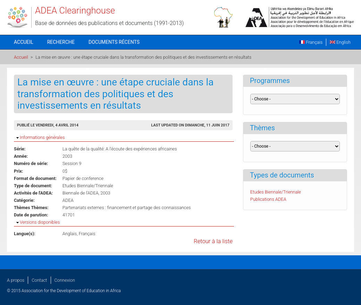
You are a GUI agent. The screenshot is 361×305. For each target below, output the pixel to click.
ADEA (68, 200)
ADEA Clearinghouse (75, 10)
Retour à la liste (213, 241)
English (340, 42)
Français (310, 42)
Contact (39, 280)
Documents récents (114, 42)
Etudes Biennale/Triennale (87, 185)
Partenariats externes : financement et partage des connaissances (126, 207)
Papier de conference (82, 178)
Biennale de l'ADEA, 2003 (86, 193)
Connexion (64, 280)
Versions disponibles (40, 222)
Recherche (61, 42)
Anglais (69, 233)
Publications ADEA (268, 199)
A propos (15, 280)
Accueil (23, 42)
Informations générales (42, 137)
